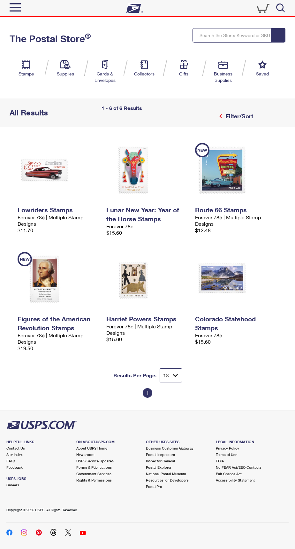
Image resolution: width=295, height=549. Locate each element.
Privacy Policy (227, 448)
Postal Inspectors (160, 454)
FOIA (220, 461)
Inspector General (160, 461)
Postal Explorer (158, 467)
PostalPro (154, 486)
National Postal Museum (166, 474)
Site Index (14, 454)
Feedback (14, 467)
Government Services (93, 474)
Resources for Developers (167, 480)
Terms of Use (226, 454)
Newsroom (85, 454)
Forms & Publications (94, 467)
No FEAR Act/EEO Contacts (238, 467)
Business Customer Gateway (169, 448)
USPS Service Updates (95, 461)
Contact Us (15, 448)
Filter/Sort (238, 116)
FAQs (10, 461)
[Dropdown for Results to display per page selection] (171, 375)
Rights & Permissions (94, 480)
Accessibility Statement (235, 480)
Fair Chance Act (229, 474)
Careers (12, 485)
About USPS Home (91, 448)
